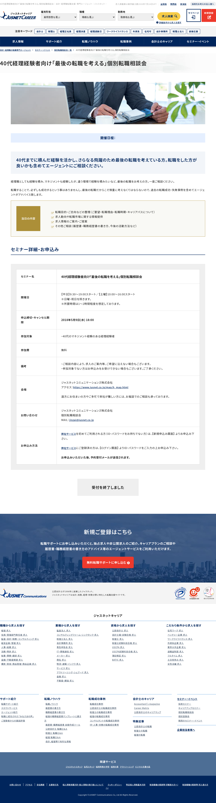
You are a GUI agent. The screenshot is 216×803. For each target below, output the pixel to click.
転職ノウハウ (90, 41)
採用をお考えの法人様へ (203, 4)
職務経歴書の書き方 (55, 715)
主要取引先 (56, 787)
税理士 (51, 31)
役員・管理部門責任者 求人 (14, 638)
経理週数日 (96, 31)
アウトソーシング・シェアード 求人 (73, 675)
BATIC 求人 (117, 663)
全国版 (164, 4)
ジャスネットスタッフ (66, 770)
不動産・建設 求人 (65, 684)
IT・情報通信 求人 (65, 655)
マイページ (193, 12)
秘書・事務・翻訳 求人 (11, 659)
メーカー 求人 (62, 659)
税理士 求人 (117, 642)
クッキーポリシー (121, 787)
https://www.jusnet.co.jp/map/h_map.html (103, 387)
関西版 (173, 4)
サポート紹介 (54, 41)
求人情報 (18, 41)
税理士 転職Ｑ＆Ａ (54, 736)
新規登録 (208, 12)
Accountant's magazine (147, 707)
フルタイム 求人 (174, 659)
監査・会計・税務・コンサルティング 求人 (21, 642)
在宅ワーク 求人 (175, 634)
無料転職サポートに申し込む (106, 564)
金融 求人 (60, 680)
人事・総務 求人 (8, 650)
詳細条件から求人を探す (170, 22)
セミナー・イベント (198, 41)
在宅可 (148, 31)
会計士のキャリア (162, 41)
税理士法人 (178, 31)
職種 (81, 11)
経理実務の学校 (101, 770)
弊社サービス (69, 434)
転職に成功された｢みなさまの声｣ (18, 719)
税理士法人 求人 (64, 642)
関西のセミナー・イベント (190, 724)
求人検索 (167, 16)
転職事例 (126, 41)
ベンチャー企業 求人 (177, 638)
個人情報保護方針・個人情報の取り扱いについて (87, 787)
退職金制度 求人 (175, 655)
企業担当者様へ (187, 733)
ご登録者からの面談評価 (13, 724)
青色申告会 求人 (64, 650)
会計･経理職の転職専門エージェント (16, 50)
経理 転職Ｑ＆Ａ (52, 740)
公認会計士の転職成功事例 (103, 711)
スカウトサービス (9, 711)
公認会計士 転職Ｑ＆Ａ (56, 732)
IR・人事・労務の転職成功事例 (105, 728)
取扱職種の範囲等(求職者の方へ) (173, 787)
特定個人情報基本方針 (143, 787)
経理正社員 (65, 31)
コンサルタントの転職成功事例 (105, 724)
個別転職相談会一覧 (68, 50)
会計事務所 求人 (64, 646)
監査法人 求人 (63, 634)
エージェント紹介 (9, 715)
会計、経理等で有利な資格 (58, 744)
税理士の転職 (140, 734)
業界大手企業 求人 (176, 650)
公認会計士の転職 (143, 730)
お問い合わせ (16, 787)
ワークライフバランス (117, 31)
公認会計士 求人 (120, 634)
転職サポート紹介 (9, 707)
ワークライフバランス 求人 (180, 642)
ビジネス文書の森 (151, 770)
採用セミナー (184, 707)
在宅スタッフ (84, 770)
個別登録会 (183, 719)
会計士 (39, 31)
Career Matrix (141, 711)
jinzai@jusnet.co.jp (82, 420)
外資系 (136, 31)
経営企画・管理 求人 (11, 646)
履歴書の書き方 (52, 711)
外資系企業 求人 (175, 646)
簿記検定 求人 (118, 659)
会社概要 (42, 787)
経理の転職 (139, 738)
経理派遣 (81, 31)
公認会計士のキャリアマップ (148, 715)
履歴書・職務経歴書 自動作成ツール (63, 728)
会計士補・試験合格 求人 (124, 638)
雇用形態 (46, 11)
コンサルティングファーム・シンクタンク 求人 (78, 638)
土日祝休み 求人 (175, 663)
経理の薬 (116, 770)
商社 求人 (60, 663)
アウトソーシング (131, 770)
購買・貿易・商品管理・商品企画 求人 (19, 667)
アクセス (30, 787)
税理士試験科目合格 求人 (125, 646)
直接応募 (193, 31)
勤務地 (121, 11)
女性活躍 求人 (174, 667)
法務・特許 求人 (8, 655)
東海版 (183, 4)
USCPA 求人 (118, 650)
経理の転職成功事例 (100, 719)
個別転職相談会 (185, 715)
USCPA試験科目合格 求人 (125, 655)
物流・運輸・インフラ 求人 (68, 667)
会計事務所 (162, 31)
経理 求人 (5, 634)
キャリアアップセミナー (189, 711)
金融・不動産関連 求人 (12, 663)
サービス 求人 (62, 671)
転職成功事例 (96, 707)
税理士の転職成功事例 (101, 715)
